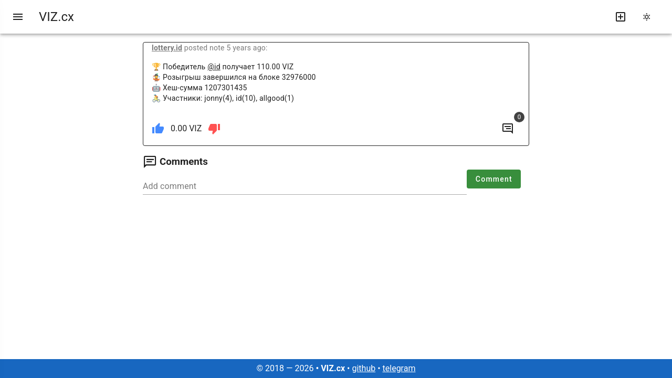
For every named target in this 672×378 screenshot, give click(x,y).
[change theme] (650, 16)
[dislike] (214, 128)
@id (213, 66)
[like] (158, 128)
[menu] (17, 16)
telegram (399, 368)
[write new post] (620, 16)
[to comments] (507, 128)
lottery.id (167, 48)
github (363, 368)
